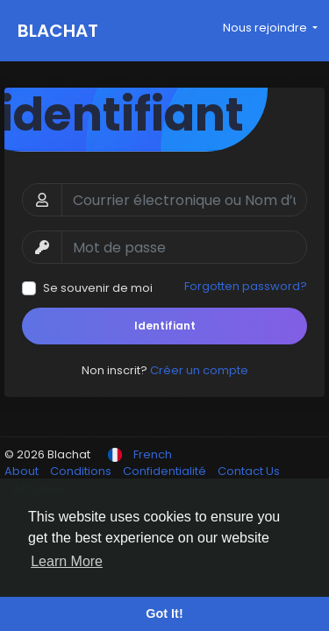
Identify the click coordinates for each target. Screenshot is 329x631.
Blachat (58, 30)
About (22, 471)
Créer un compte (199, 370)
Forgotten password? (245, 286)
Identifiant (165, 325)
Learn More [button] (67, 561)
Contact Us (249, 471)
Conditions (82, 471)
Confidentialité (166, 471)
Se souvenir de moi (98, 288)
